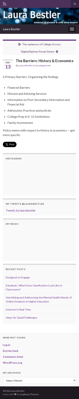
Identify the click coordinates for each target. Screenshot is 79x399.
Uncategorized (42, 65)
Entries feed (10, 350)
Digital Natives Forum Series (37, 51)
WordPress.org (12, 362)
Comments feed (13, 356)
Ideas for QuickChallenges (21, 317)
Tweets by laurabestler (21, 210)
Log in (6, 344)
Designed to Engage (18, 277)
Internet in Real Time (18, 309)
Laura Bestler (11, 29)
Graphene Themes (29, 394)
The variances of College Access (41, 44)
